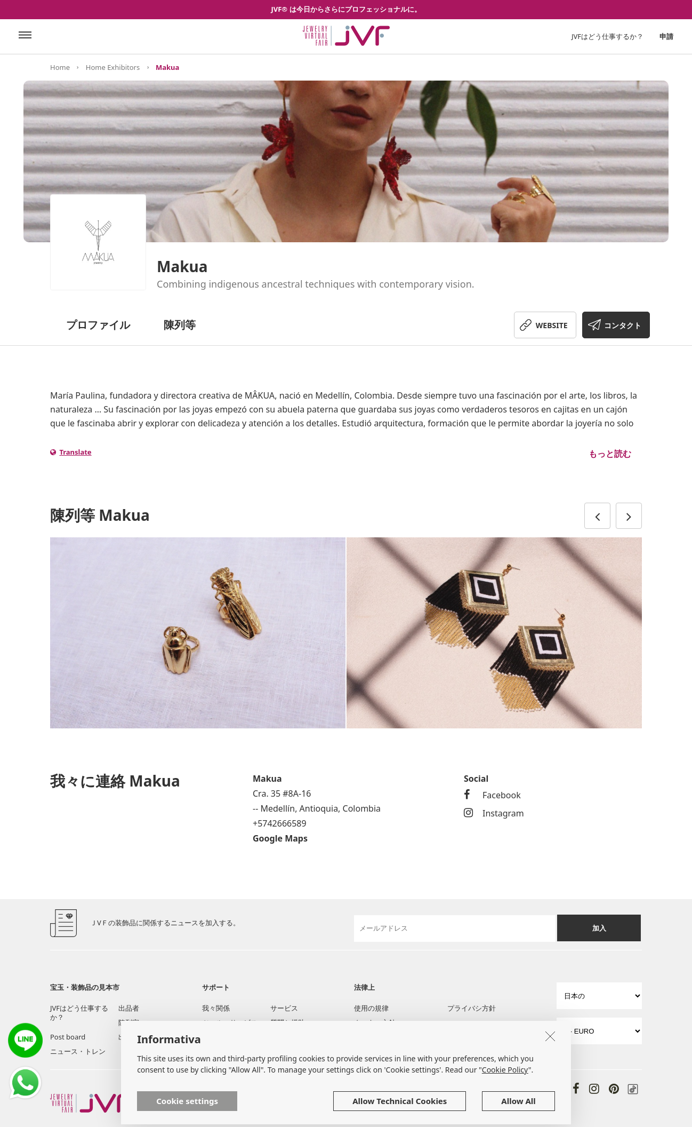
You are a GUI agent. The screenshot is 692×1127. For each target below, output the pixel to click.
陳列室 (128, 1022)
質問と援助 (287, 1022)
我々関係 (216, 1008)
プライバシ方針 (471, 1008)
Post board (67, 1037)
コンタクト (622, 325)
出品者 (128, 1008)
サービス (284, 1008)
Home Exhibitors (113, 67)
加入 (599, 928)
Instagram (494, 813)
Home (60, 67)
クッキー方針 (375, 1022)
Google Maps (280, 838)
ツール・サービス (230, 1022)
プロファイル (98, 325)
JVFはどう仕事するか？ (607, 36)
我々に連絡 (219, 1037)
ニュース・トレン (78, 1051)
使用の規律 (371, 1008)
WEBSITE (552, 325)
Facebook (492, 795)
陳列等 (180, 325)
